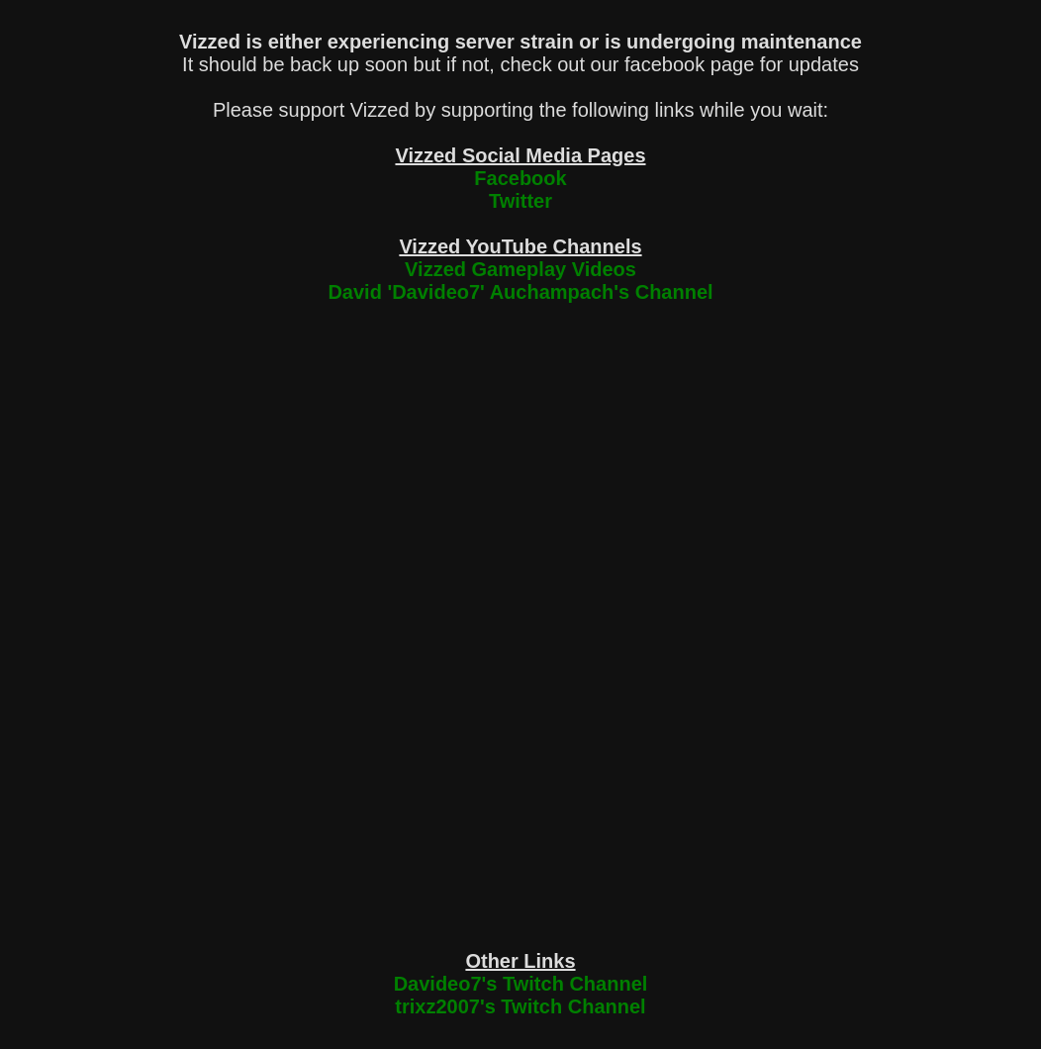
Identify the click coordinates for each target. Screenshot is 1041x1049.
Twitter (520, 201)
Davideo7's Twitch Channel (521, 984)
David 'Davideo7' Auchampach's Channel (520, 292)
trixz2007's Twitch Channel (520, 1006)
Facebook (520, 178)
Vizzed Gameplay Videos (520, 269)
